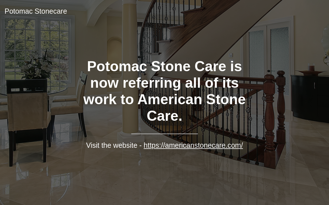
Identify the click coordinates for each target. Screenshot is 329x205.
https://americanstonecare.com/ (193, 145)
